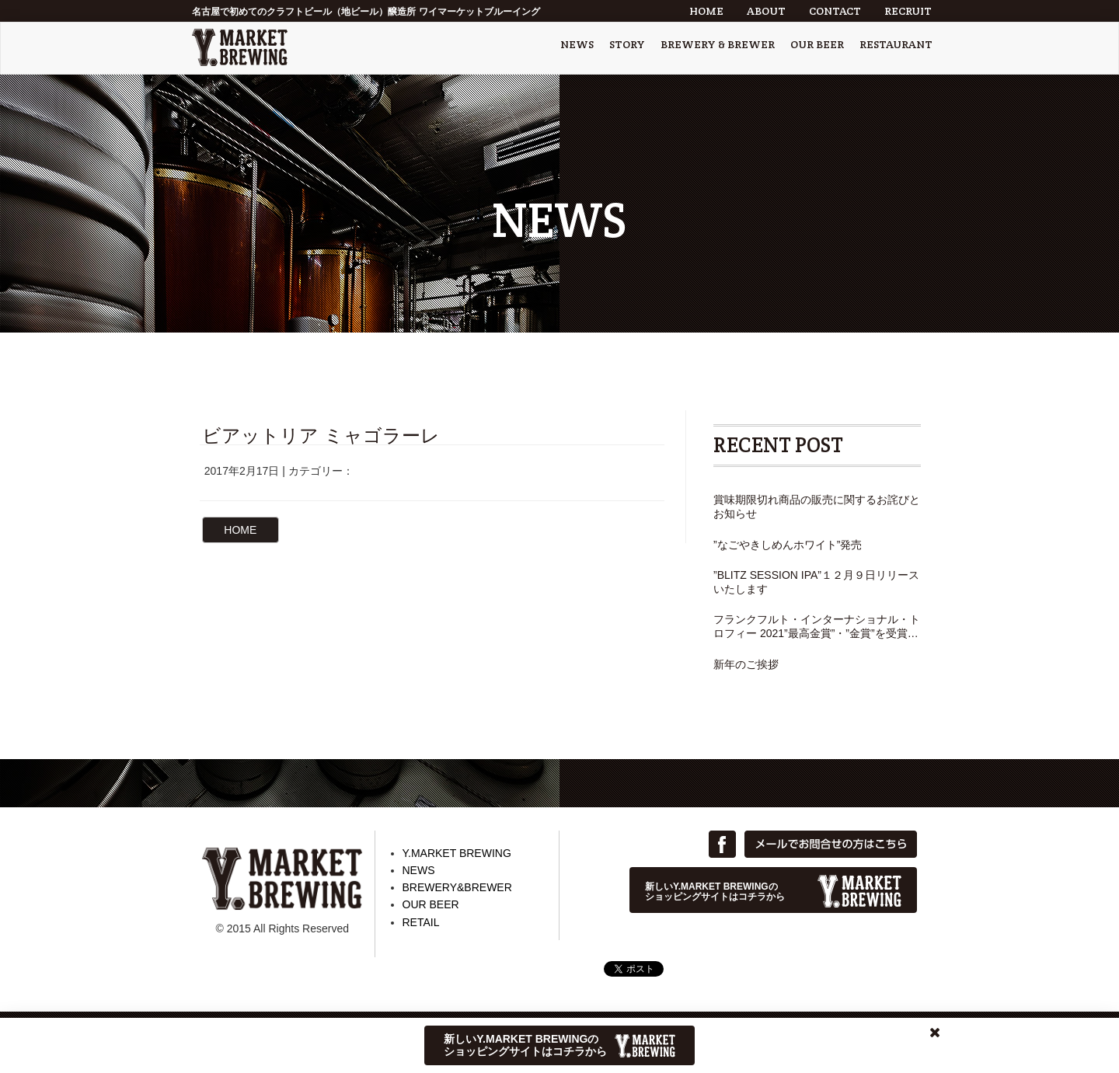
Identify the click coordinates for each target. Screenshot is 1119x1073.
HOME (706, 11)
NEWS (577, 44)
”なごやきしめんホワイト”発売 (787, 544)
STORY (627, 44)
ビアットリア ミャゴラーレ (321, 435)
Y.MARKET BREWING (457, 853)
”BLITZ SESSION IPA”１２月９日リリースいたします (816, 582)
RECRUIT (908, 11)
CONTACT (835, 11)
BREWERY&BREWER (457, 887)
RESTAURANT (895, 44)
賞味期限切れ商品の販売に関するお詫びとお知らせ (816, 506)
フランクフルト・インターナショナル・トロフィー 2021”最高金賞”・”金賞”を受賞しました (816, 626)
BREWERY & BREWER (718, 44)
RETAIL (421, 922)
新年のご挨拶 (746, 664)
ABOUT (766, 11)
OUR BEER (817, 44)
